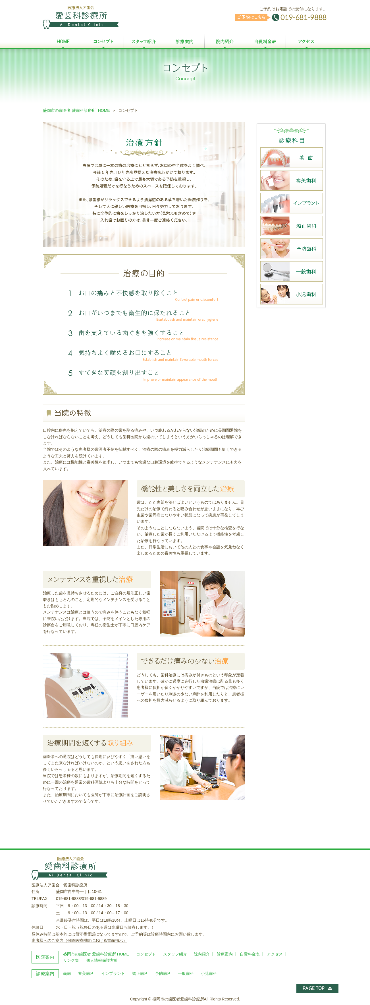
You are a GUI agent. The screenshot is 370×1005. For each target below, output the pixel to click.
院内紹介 (202, 954)
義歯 (67, 973)
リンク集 (71, 960)
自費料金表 (250, 954)
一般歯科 (186, 973)
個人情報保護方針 (102, 960)
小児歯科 (209, 973)
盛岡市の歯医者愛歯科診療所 (178, 999)
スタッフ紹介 (175, 954)
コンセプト (146, 954)
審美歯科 (86, 973)
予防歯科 (163, 973)
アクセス (275, 954)
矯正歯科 (140, 973)
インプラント (113, 973)
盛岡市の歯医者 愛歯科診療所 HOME (76, 110)
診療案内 (225, 954)
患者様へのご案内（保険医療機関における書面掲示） (79, 940)
